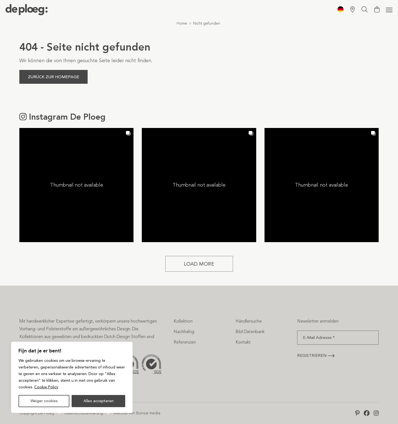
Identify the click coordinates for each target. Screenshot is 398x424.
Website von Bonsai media (136, 413)
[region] (72, 377)
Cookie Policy (46, 387)
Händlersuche (248, 321)
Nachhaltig (184, 331)
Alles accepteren (98, 401)
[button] (76, 185)
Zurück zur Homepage (53, 76)
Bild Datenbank (250, 331)
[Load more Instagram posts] (199, 264)
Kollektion (183, 321)
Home (182, 23)
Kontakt (243, 342)
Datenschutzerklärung (83, 413)
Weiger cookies (44, 401)
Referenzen (185, 342)
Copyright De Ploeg (36, 413)
